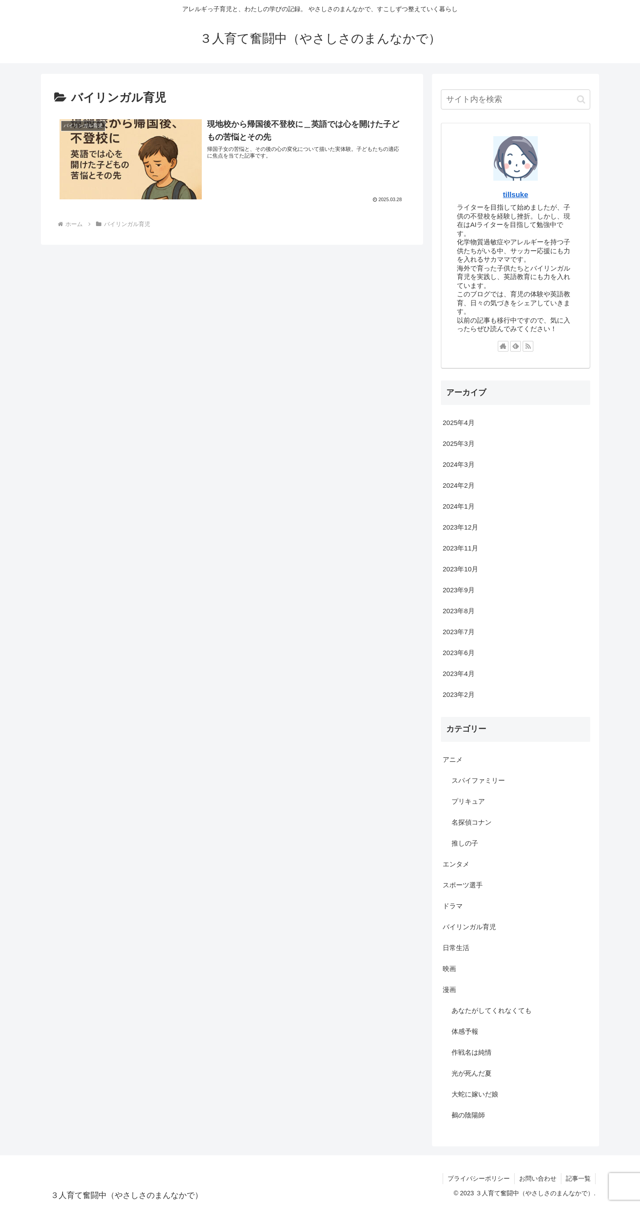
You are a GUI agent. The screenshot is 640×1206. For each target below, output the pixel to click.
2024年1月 (459, 506)
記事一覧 (578, 1178)
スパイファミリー (478, 780)
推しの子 (465, 843)
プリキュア (468, 801)
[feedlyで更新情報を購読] (515, 346)
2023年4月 (459, 673)
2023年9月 (459, 590)
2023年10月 (460, 569)
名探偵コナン (472, 822)
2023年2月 (459, 694)
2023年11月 (460, 548)
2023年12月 (460, 527)
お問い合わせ (537, 1178)
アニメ (453, 759)
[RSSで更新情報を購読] (528, 346)
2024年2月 (459, 485)
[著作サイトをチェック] (503, 346)
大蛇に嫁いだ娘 (475, 1094)
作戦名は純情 (472, 1052)
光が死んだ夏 (472, 1073)
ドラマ (453, 906)
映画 (449, 968)
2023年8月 (459, 611)
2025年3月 (459, 443)
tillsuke (515, 194)
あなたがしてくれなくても (492, 1010)
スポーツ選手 (463, 885)
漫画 (449, 989)
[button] (581, 99)
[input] (515, 99)
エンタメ (456, 864)
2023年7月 (459, 631)
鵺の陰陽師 (468, 1115)
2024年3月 (459, 464)
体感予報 (465, 1031)
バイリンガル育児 (469, 927)
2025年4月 (459, 422)
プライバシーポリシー (479, 1178)
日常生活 (456, 947)
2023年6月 (459, 652)
